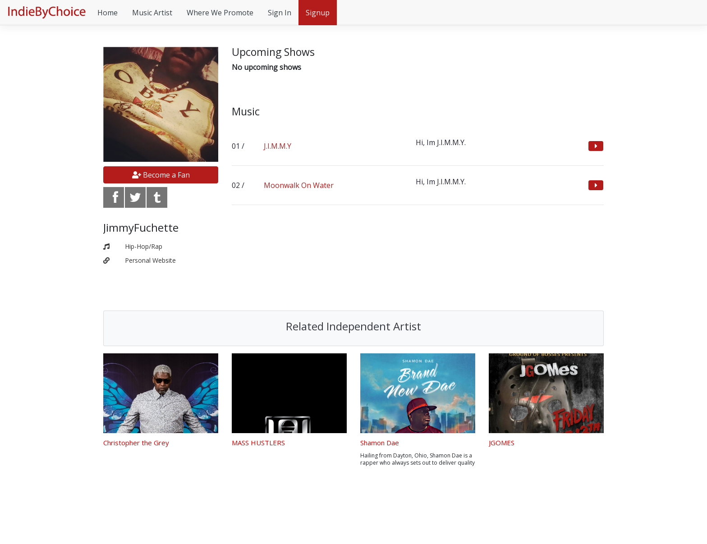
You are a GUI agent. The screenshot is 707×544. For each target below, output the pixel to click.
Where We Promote (220, 13)
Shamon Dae (379, 442)
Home (107, 13)
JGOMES (501, 442)
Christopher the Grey (136, 442)
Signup (318, 13)
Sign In (279, 13)
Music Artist (152, 13)
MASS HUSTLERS (258, 442)
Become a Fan (161, 175)
